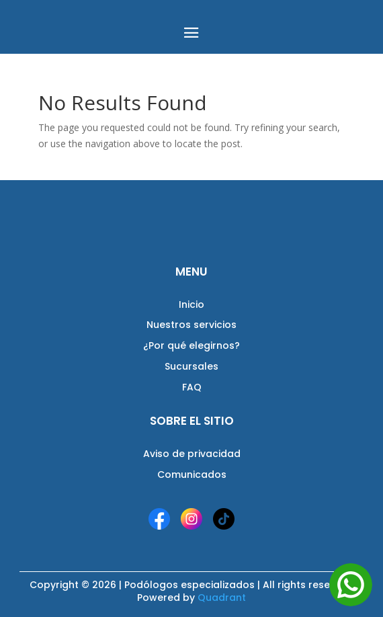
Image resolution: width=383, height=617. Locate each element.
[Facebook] (159, 519)
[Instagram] (191, 519)
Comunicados (191, 474)
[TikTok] (224, 519)
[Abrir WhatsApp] (350, 584)
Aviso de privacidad (192, 453)
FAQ (192, 387)
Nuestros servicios (191, 324)
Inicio (191, 304)
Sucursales (191, 366)
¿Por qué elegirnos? (191, 345)
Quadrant (222, 597)
